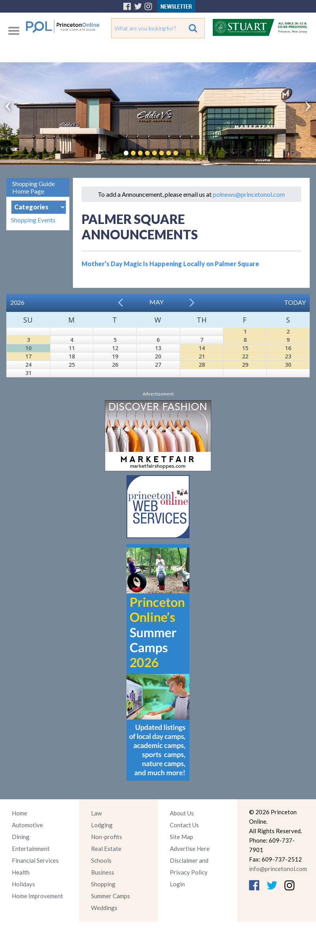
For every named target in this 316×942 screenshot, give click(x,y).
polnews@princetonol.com (249, 194)
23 (288, 356)
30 (288, 364)
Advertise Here (190, 848)
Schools (101, 860)
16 (288, 348)
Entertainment (31, 848)
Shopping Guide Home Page (33, 187)
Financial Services (35, 860)
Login (177, 884)
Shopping (103, 884)
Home (19, 813)
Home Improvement (37, 895)
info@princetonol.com (278, 868)
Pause (187, 153)
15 (245, 348)
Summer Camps (110, 895)
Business (102, 872)
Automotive (27, 824)
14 (202, 348)
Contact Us (184, 824)
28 (202, 364)
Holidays (23, 884)
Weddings (104, 907)
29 (245, 364)
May (156, 302)
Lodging (102, 824)
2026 (17, 302)
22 (245, 356)
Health (21, 872)
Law (96, 813)
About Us (182, 813)
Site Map (181, 836)
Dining (21, 836)
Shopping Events (33, 220)
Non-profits (106, 836)
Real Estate (106, 848)
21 (202, 356)
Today (295, 302)
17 (28, 356)
